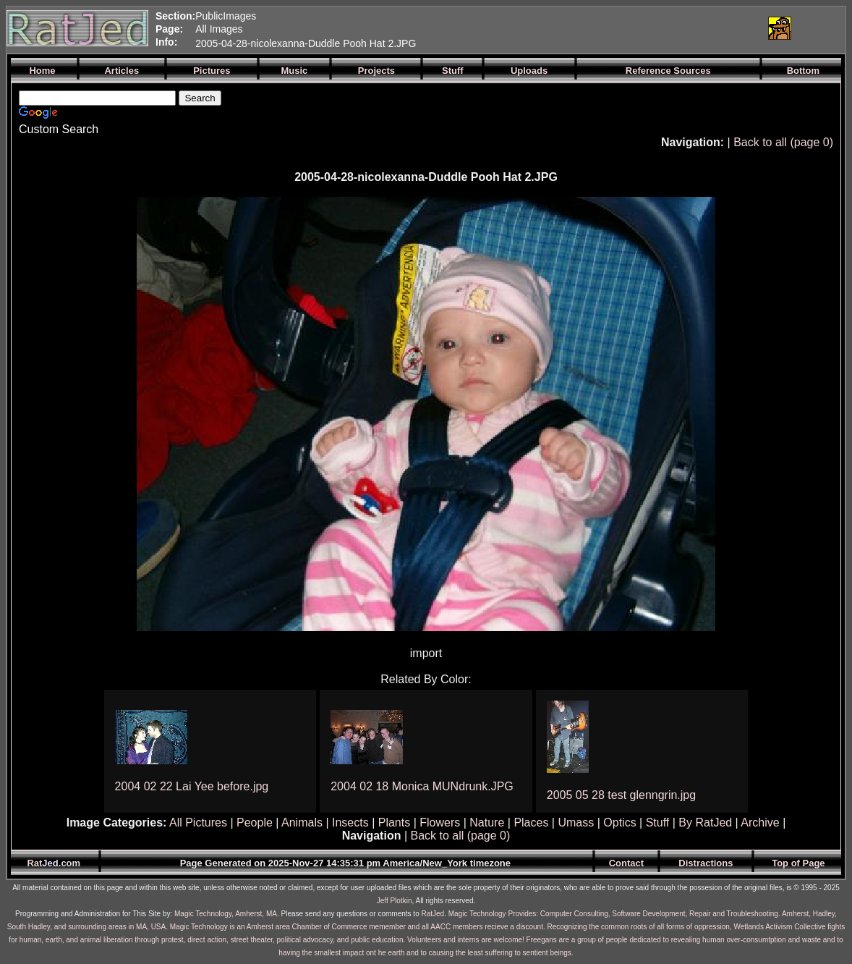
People (255, 822)
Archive (760, 822)
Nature (486, 822)
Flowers (439, 822)
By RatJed (705, 822)
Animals (302, 822)
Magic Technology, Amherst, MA (225, 914)
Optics (619, 822)
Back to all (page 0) (783, 142)
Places (531, 822)
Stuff (658, 822)
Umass (576, 822)
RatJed (433, 914)
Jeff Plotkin (394, 901)
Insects (350, 822)
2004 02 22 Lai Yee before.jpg (192, 786)
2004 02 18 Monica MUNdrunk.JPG (422, 786)
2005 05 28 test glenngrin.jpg (621, 795)
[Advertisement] (585, 28)
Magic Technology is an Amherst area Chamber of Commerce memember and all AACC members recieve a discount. (357, 927)
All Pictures (198, 822)
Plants (394, 822)
